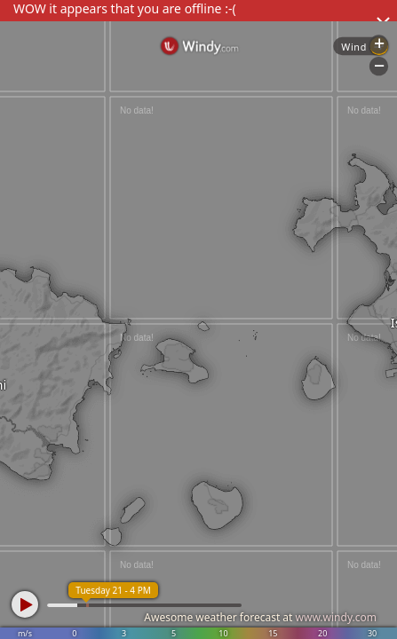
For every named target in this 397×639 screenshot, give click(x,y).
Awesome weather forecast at (260, 617)
